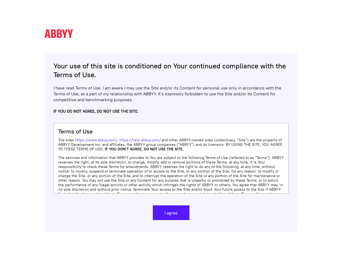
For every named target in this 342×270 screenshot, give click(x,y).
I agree (171, 213)
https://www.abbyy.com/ (96, 140)
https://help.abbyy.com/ (140, 140)
